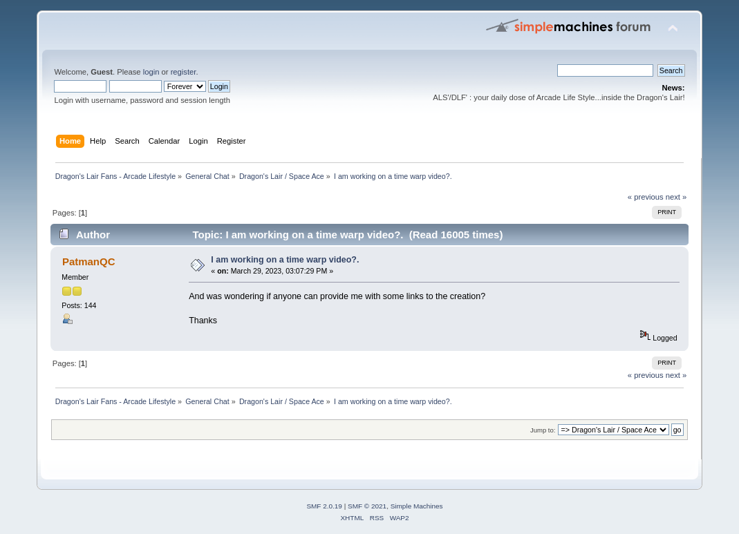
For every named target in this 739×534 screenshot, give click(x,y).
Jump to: (543, 430)
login (151, 72)
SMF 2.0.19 (324, 506)
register (183, 72)
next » (676, 197)
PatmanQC (88, 261)
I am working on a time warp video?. (285, 260)
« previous (646, 197)
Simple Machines (417, 506)
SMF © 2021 (367, 506)
